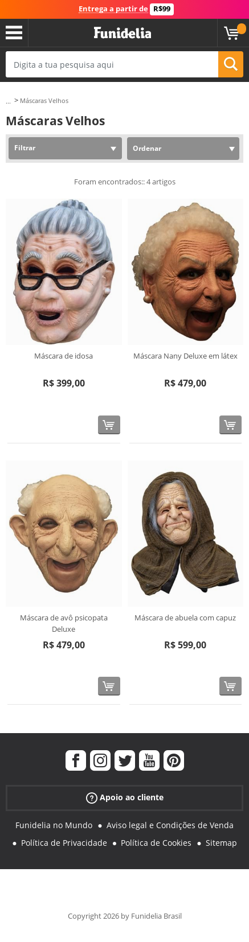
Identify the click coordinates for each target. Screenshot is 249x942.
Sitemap (221, 842)
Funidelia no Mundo (53, 825)
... (8, 101)
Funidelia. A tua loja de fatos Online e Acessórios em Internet (122, 33)
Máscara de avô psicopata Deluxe (64, 623)
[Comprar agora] (109, 425)
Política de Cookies (156, 842)
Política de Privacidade (64, 842)
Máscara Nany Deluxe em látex (185, 356)
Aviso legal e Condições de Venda (170, 825)
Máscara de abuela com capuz (185, 617)
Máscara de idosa (63, 356)
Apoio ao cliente (125, 798)
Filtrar (24, 148)
